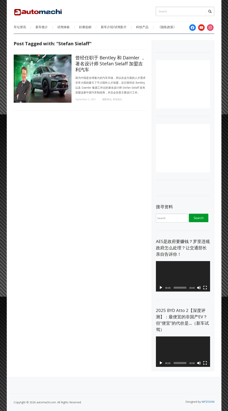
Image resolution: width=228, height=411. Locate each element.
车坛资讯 (20, 27)
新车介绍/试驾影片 (114, 27)
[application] (183, 276)
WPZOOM (208, 401)
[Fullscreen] (205, 288)
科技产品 (142, 27)
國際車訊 (107, 99)
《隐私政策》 (167, 27)
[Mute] (199, 288)
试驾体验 (63, 27)
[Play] (161, 288)
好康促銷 (85, 27)
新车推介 (41, 27)
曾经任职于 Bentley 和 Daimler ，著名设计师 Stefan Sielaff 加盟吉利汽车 (110, 63)
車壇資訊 (117, 99)
